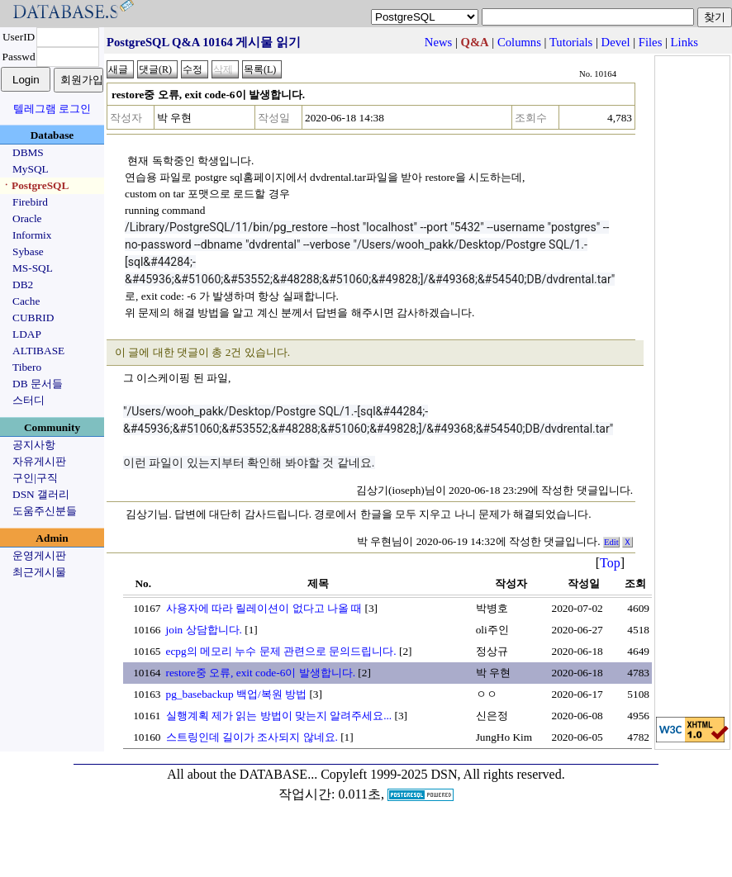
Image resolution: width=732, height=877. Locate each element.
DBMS (28, 152)
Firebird (30, 202)
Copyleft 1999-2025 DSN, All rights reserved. (443, 774)
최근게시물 (39, 572)
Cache (26, 301)
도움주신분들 (44, 511)
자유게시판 (39, 461)
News (438, 42)
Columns (519, 42)
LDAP (26, 334)
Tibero (26, 367)
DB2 (22, 284)
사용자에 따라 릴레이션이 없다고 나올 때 (264, 608)
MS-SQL (32, 268)
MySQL (30, 169)
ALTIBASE (38, 350)
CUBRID (33, 317)
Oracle (27, 218)
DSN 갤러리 (40, 494)
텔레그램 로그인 (52, 108)
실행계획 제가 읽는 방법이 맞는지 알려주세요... (279, 715)
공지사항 (33, 444)
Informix (31, 235)
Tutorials (570, 42)
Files (651, 42)
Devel (615, 42)
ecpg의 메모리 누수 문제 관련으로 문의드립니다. (281, 651)
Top (610, 563)
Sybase (28, 251)
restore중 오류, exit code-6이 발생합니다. (261, 672)
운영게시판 (39, 555)
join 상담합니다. (204, 629)
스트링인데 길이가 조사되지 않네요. (252, 737)
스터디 (28, 400)
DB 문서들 (37, 383)
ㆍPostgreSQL (35, 185)
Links (684, 42)
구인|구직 (35, 478)
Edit (611, 542)
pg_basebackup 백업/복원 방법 (236, 694)
